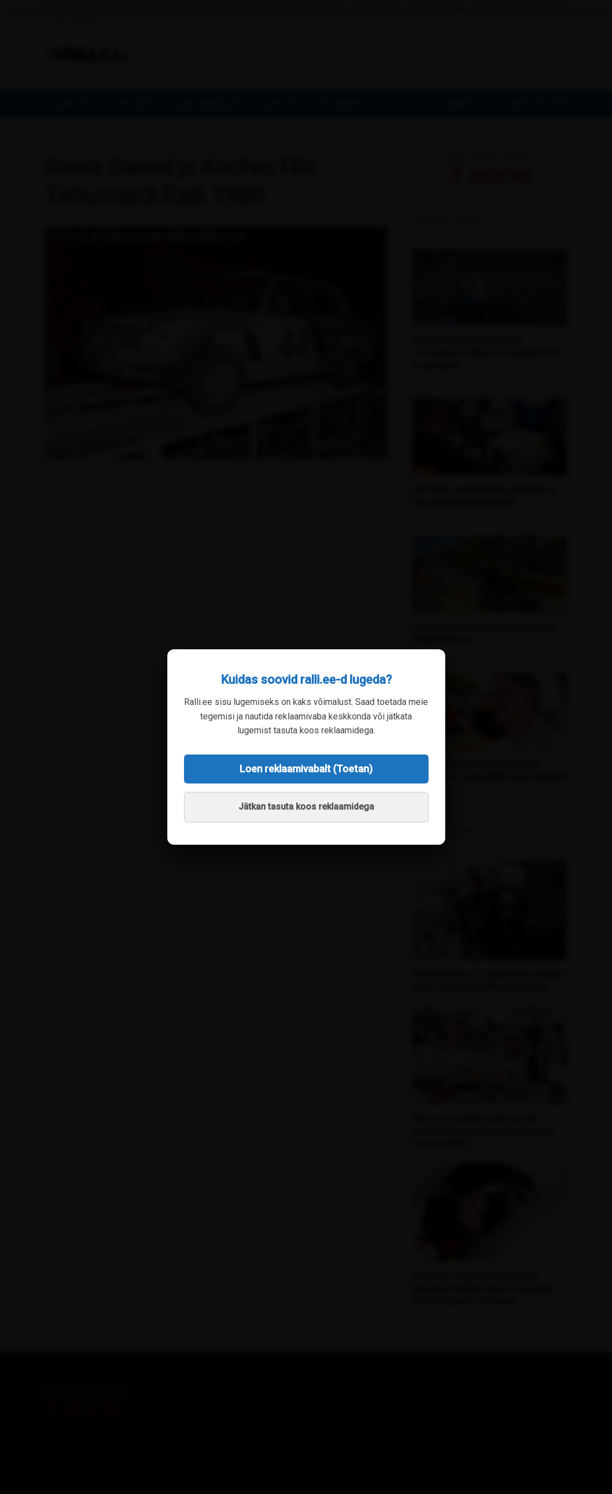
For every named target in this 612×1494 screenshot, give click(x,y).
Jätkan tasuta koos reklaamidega (306, 806)
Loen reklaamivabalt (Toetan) (306, 769)
